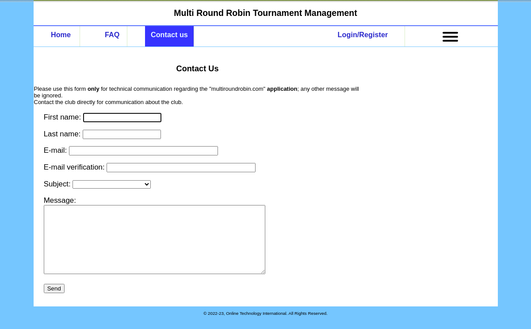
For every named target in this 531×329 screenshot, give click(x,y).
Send (54, 301)
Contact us (169, 35)
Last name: (63, 134)
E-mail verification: (75, 167)
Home (61, 35)
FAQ (112, 35)
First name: (63, 117)
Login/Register (363, 35)
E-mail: (56, 150)
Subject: (58, 184)
